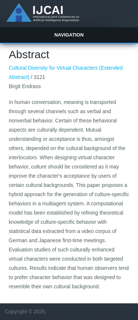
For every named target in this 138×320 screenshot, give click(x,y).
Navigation (69, 35)
